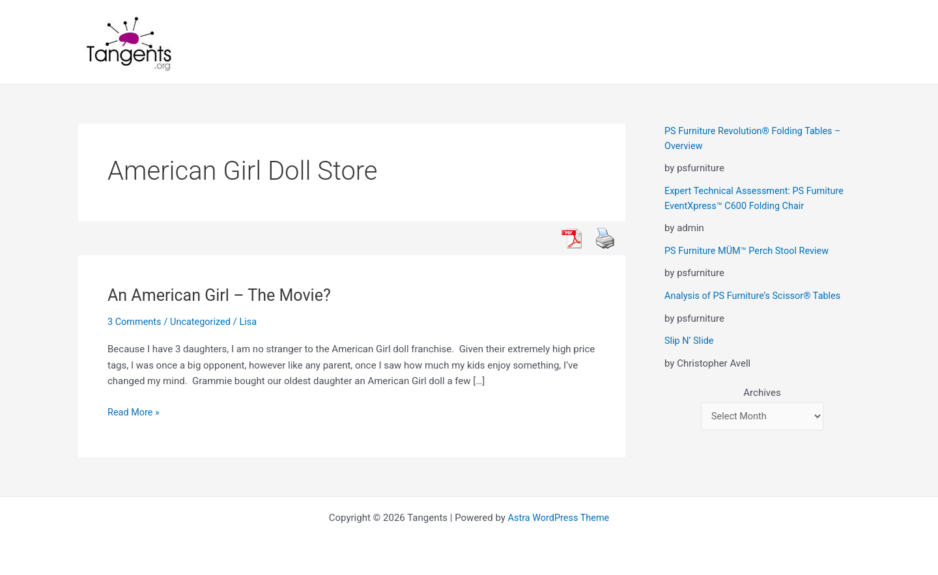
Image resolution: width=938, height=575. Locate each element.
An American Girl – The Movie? (223, 295)
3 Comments (135, 322)
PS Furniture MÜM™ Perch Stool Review (749, 250)
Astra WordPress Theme (559, 518)
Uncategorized (203, 322)
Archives (761, 392)
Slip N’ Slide (689, 340)
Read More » (134, 412)
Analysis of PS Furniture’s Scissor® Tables (755, 295)
